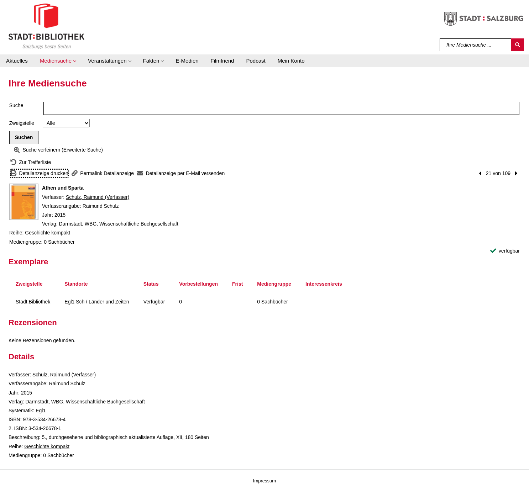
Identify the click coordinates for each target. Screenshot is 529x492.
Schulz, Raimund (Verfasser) (97, 197)
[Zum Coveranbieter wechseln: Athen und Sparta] (23, 202)
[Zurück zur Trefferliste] (30, 162)
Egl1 (41, 410)
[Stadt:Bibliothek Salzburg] (46, 26)
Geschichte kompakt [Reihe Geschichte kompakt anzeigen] (47, 233)
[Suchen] (517, 44)
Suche (16, 105)
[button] (58, 60)
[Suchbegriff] (475, 44)
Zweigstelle (21, 123)
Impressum (264, 480)
